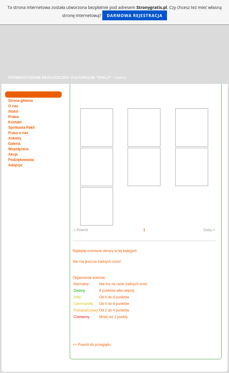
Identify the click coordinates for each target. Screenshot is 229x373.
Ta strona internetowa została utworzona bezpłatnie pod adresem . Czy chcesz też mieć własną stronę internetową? (114, 12)
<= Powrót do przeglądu (92, 345)
